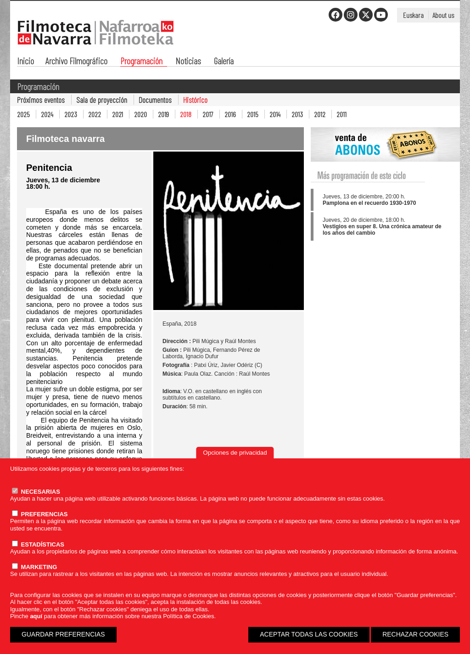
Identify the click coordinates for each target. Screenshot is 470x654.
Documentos (155, 100)
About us (443, 15)
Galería (224, 61)
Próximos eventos (41, 100)
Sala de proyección (101, 100)
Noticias (188, 61)
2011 (341, 114)
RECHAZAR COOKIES (415, 634)
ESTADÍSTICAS (38, 544)
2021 (117, 114)
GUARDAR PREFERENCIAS (63, 634)
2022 (94, 114)
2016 (230, 114)
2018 (185, 114)
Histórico (195, 100)
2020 (140, 114)
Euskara (413, 15)
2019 (163, 114)
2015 (252, 114)
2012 (319, 114)
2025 (23, 114)
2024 (47, 114)
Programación (141, 61)
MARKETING (34, 567)
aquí (36, 616)
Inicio (25, 61)
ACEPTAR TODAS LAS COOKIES (309, 634)
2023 (70, 114)
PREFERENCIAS (39, 514)
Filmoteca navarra (65, 139)
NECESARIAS (36, 491)
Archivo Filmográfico (76, 61)
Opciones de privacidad (235, 452)
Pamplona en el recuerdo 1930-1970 (369, 203)
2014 (274, 114)
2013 (297, 114)
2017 (207, 114)
